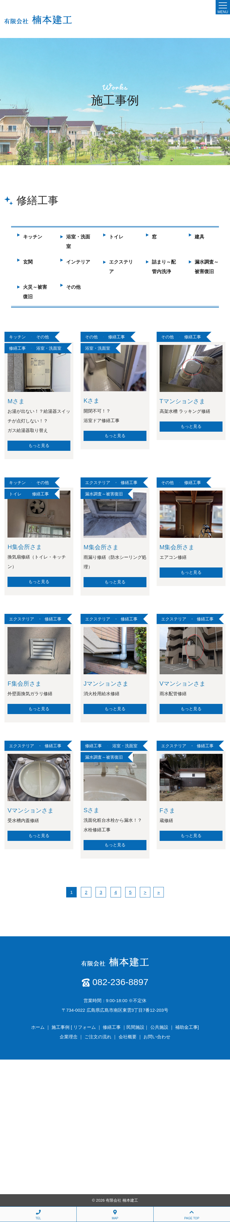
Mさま (16, 401)
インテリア (78, 261)
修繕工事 (17, 348)
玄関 (28, 261)
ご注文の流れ (97, 1036)
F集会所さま (24, 683)
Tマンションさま (182, 401)
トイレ (116, 236)
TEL (38, 1215)
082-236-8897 (121, 982)
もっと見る (38, 445)
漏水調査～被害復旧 (104, 493)
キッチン (32, 236)
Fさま (167, 810)
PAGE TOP (192, 1215)
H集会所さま (24, 547)
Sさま (91, 810)
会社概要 (128, 1036)
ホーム (38, 1027)
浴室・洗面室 (48, 348)
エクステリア (97, 482)
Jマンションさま (106, 683)
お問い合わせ (156, 1036)
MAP (115, 1215)
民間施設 (135, 1027)
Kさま (91, 400)
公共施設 (159, 1027)
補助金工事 (186, 1027)
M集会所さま (101, 547)
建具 (199, 236)
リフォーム (84, 1027)
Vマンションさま (182, 683)
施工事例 (60, 1027)
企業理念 (69, 1036)
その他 (73, 287)
